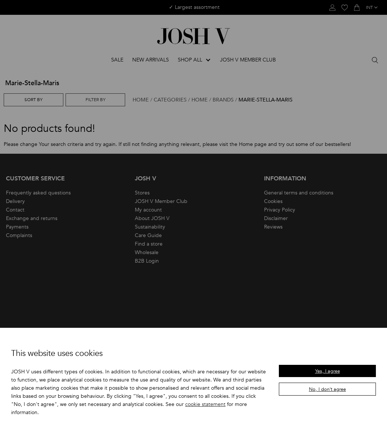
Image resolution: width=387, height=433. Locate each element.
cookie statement (205, 404)
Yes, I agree (327, 371)
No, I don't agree (327, 389)
